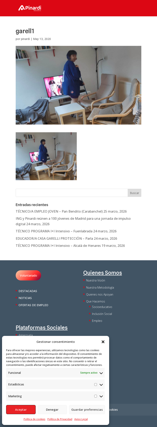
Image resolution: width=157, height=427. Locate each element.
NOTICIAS (25, 298)
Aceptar (21, 409)
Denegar (52, 409)
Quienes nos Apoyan (99, 294)
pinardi (25, 39)
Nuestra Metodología (100, 287)
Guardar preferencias (87, 409)
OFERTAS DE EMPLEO (33, 305)
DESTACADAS (28, 291)
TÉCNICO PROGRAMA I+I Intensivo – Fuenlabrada (54, 231)
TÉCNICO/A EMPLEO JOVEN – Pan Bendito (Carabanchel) (59, 211)
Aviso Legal (81, 419)
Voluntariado (28, 275)
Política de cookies (34, 419)
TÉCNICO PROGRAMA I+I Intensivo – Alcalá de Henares (58, 245)
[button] (103, 342)
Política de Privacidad (59, 419)
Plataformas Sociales (42, 327)
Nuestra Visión (95, 280)
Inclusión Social (102, 314)
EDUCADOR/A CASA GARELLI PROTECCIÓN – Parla (54, 238)
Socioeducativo (102, 307)
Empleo (97, 321)
